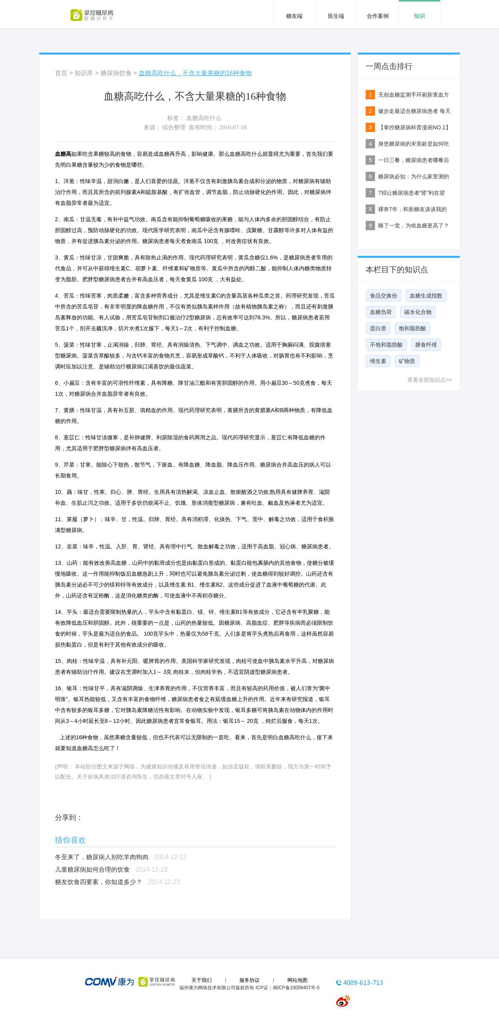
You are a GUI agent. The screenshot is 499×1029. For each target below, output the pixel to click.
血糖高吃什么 (203, 118)
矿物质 (407, 361)
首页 (61, 73)
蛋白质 (378, 328)
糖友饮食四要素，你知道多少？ (98, 882)
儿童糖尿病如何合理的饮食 (92, 869)
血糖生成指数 (426, 295)
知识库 (83, 73)
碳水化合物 (418, 312)
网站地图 (297, 980)
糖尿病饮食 (116, 73)
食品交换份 (383, 295)
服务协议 (249, 980)
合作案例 (378, 16)
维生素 (378, 361)
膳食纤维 (426, 345)
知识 (419, 16)
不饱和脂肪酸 (386, 345)
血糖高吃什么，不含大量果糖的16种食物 (195, 73)
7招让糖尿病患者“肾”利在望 (411, 193)
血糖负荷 (381, 312)
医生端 (336, 16)
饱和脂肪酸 (412, 328)
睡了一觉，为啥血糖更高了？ (413, 225)
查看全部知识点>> (429, 380)
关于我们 (201, 980)
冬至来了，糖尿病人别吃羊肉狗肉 (102, 857)
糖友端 (294, 16)
